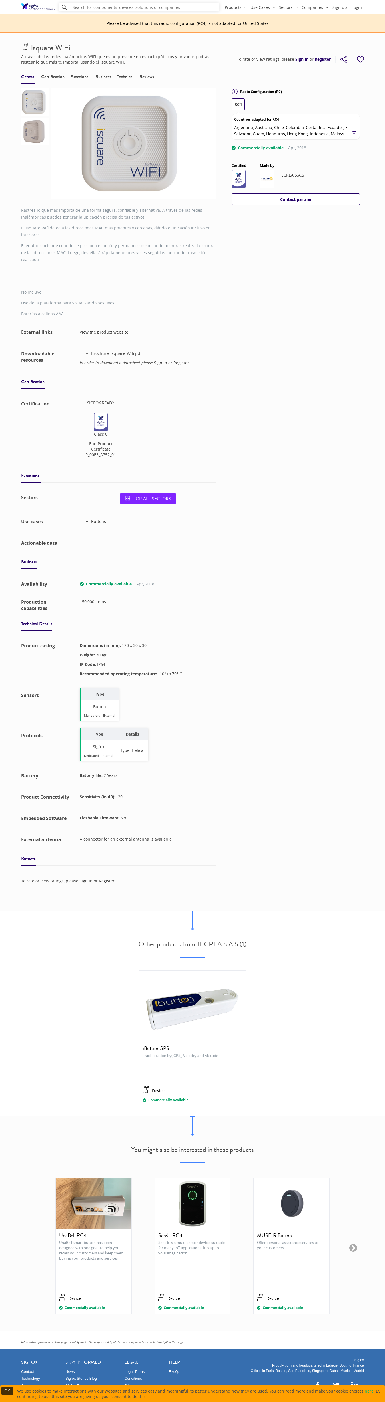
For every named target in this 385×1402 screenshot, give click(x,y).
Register (323, 59)
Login (357, 7)
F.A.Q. (174, 1371)
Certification (53, 76)
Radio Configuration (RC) (257, 91)
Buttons (98, 521)
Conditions (133, 1378)
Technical (125, 76)
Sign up (339, 7)
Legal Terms (135, 1371)
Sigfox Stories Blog (81, 1378)
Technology (30, 1378)
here (369, 1391)
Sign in (301, 59)
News (70, 1371)
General (28, 76)
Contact (27, 1371)
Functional (80, 76)
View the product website (104, 332)
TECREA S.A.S (291, 175)
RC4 (238, 104)
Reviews (146, 76)
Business (103, 76)
